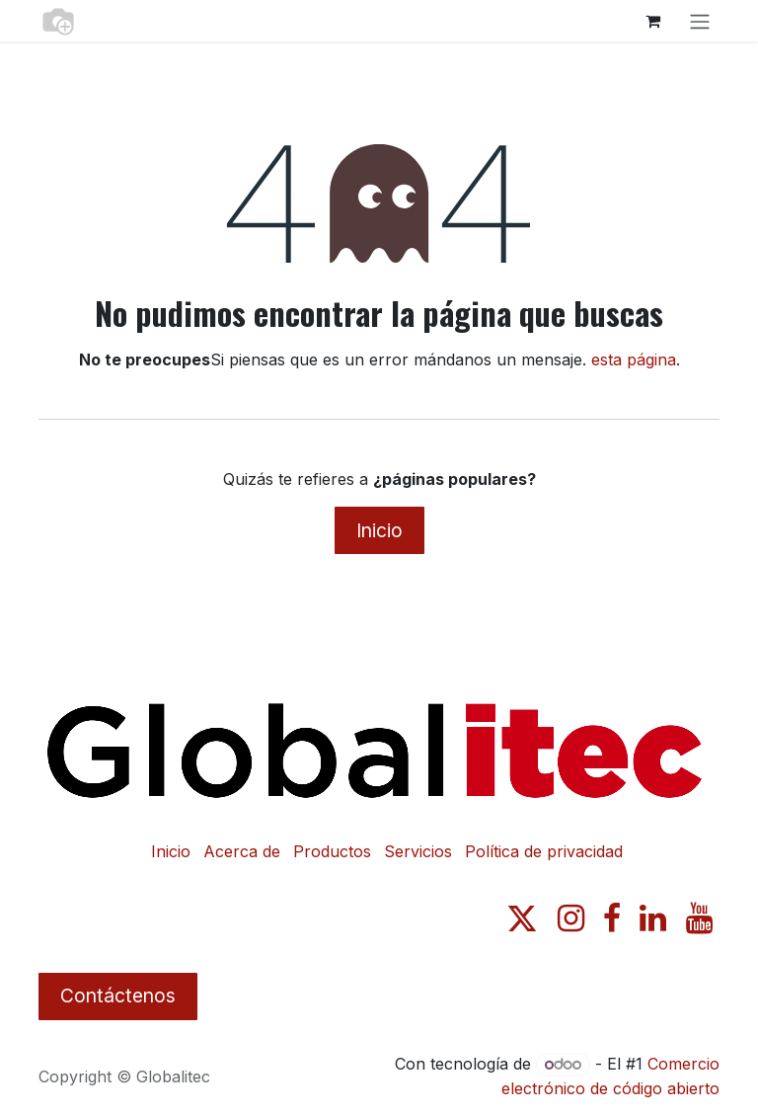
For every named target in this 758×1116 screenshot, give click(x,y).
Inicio (379, 530)
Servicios (418, 851)
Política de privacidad (544, 851)
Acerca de (241, 851)
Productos (332, 851)
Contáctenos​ (118, 995)
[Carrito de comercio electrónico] (652, 20)
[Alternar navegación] (700, 20)
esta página (633, 359)
